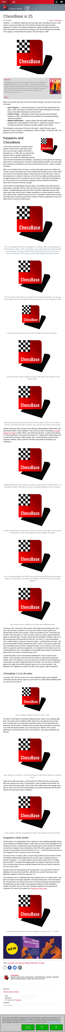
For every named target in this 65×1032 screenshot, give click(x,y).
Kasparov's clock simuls (39, 888)
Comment (6, 1002)
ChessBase (15, 975)
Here (29, 1021)
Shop (4, 2)
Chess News (16, 8)
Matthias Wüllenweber (31, 963)
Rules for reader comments (11, 991)
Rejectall (42, 1027)
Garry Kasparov (19, 963)
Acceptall (56, 1027)
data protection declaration (54, 1022)
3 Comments (58, 20)
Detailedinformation (28, 1027)
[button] (14, 2)
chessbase (11, 963)
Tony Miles (41, 963)
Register (18, 1000)
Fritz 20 (7, 80)
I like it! (51, 20)
